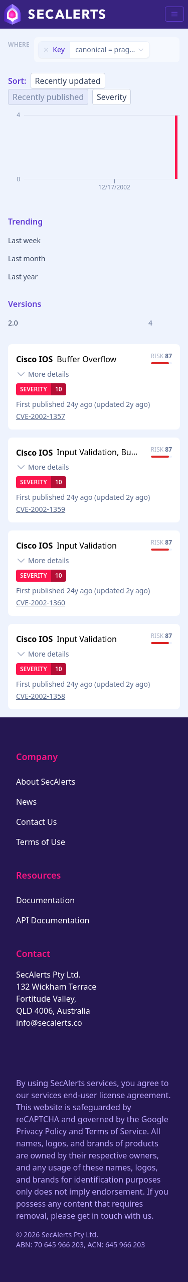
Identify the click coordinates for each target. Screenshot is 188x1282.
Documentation (45, 900)
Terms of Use (40, 841)
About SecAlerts (45, 781)
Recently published (48, 96)
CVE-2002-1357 (40, 416)
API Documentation (53, 920)
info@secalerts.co (49, 1022)
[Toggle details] (42, 374)
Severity (111, 96)
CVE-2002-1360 (40, 602)
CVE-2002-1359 (40, 509)
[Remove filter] (46, 50)
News (26, 801)
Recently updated (68, 80)
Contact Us (36, 821)
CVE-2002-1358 (40, 696)
